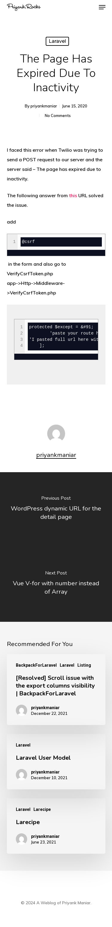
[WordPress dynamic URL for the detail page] (56, 509)
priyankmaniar (43, 106)
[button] (102, 7)
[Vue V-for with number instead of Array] (56, 584)
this (73, 195)
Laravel (57, 41)
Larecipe (42, 809)
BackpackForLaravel (36, 665)
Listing (84, 665)
